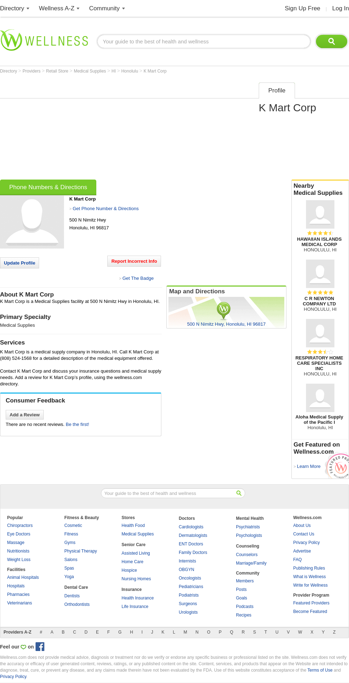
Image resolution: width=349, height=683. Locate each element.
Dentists (72, 595)
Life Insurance (135, 606)
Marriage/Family (251, 563)
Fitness (71, 534)
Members (245, 580)
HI (114, 71)
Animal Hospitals (23, 577)
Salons (70, 559)
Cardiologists (191, 526)
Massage (16, 542)
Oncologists (190, 578)
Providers (32, 71)
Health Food (133, 525)
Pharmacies (18, 594)
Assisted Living (136, 553)
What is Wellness (309, 576)
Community (104, 8)
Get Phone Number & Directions (106, 208)
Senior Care (133, 544)
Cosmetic (73, 525)
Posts (241, 589)
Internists (187, 561)
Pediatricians (191, 586)
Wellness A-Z (57, 8)
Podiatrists (189, 595)
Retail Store (58, 71)
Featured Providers (311, 603)
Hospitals (16, 585)
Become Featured (310, 611)
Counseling (247, 546)
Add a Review (25, 414)
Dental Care (76, 587)
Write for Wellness (310, 585)
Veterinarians (19, 603)
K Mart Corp (155, 71)
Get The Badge (138, 278)
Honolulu (130, 71)
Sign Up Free (302, 8)
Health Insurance (138, 598)
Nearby (320, 189)
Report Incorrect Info (134, 261)
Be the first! (77, 424)
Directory (12, 8)
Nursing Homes (136, 578)
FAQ (297, 559)
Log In (340, 8)
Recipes (243, 615)
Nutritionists (18, 551)
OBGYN (186, 569)
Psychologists (249, 535)
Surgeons (188, 603)
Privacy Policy (306, 542)
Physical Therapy (80, 551)
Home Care (132, 561)
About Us (302, 525)
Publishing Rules (309, 568)
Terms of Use (320, 670)
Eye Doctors (18, 534)
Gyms (69, 542)
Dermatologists (193, 535)
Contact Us (303, 534)
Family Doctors (193, 552)
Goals (241, 598)
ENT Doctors (191, 543)
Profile (276, 90)
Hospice (129, 570)
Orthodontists (77, 604)
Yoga (69, 576)
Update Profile (19, 263)
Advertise (302, 551)
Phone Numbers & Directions (48, 187)
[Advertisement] (99, 128)
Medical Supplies (90, 71)
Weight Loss (19, 559)
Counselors (247, 554)
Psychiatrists (248, 526)
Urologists (188, 612)
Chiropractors (20, 525)
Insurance (132, 589)
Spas (69, 568)
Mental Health (250, 518)
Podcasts (244, 606)
